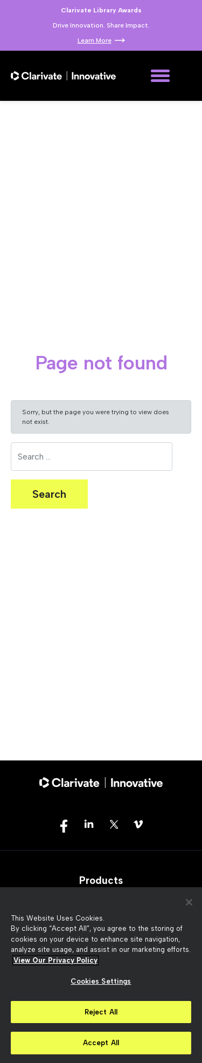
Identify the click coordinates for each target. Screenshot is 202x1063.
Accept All (101, 1043)
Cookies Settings (101, 981)
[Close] (189, 902)
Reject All (101, 1012)
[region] (101, 975)
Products (101, 880)
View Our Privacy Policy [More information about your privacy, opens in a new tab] (55, 960)
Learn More (95, 40)
